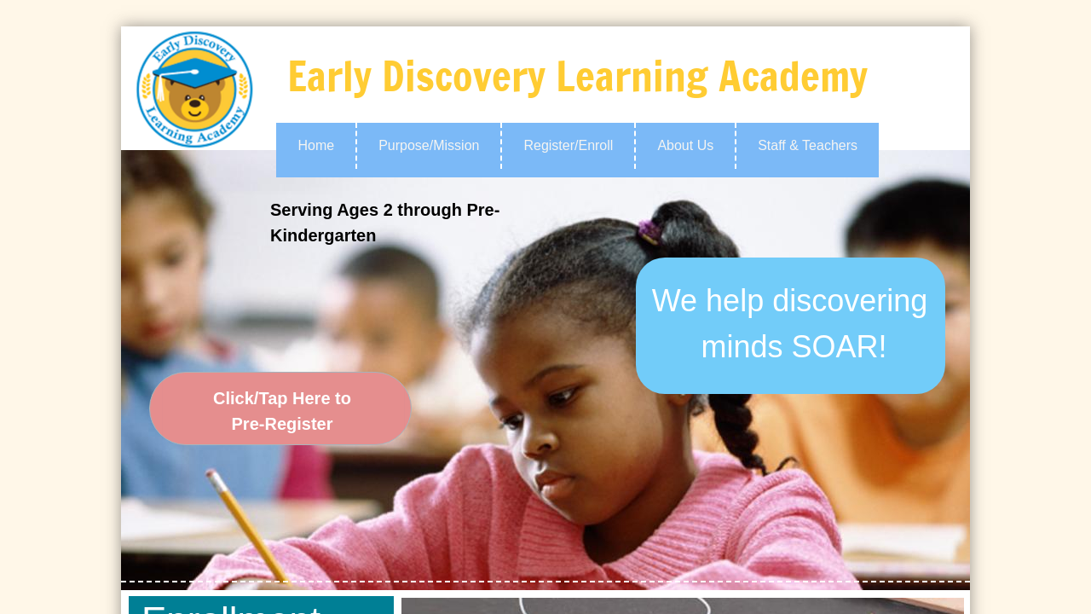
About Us (685, 145)
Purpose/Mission (428, 145)
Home (315, 145)
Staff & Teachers (807, 145)
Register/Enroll (568, 145)
